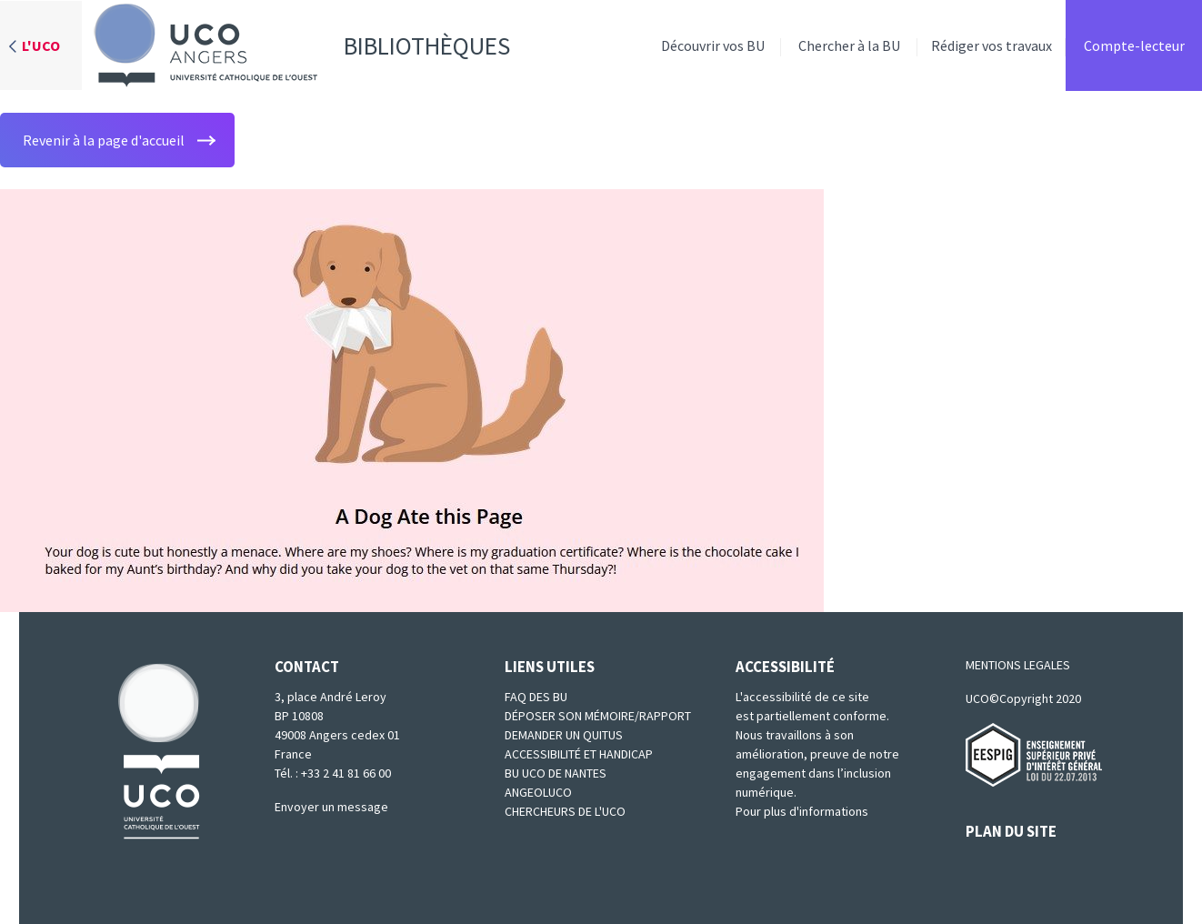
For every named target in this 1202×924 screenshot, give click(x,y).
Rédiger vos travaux (991, 45)
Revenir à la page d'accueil (104, 140)
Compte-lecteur (1134, 45)
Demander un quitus (564, 735)
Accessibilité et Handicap (579, 754)
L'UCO (41, 45)
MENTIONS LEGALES (1018, 665)
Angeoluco (538, 792)
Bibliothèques (296, 45)
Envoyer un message (331, 806)
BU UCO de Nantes (555, 773)
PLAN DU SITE (1011, 831)
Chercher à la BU (849, 45)
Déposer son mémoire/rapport (598, 716)
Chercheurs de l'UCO (565, 811)
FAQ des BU (536, 696)
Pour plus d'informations (802, 811)
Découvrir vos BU (713, 45)
